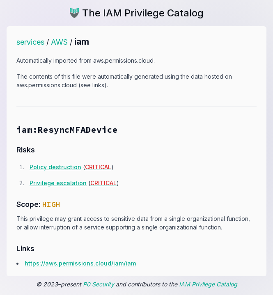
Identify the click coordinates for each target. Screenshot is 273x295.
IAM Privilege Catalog (208, 284)
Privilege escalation (58, 182)
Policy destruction (55, 166)
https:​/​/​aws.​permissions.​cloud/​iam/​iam (80, 263)
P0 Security (98, 284)
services (30, 42)
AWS (59, 42)
